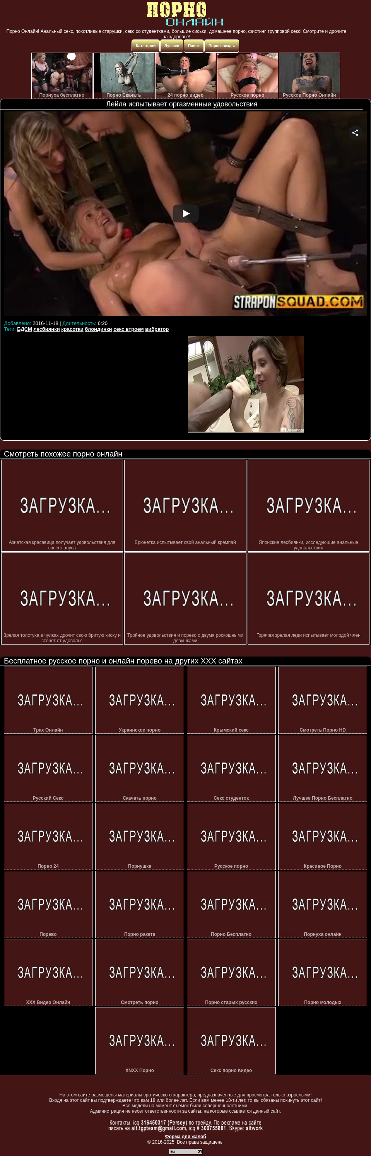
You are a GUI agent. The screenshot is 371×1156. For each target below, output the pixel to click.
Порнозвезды (222, 46)
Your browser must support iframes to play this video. (185, 214)
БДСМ (24, 329)
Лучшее (171, 46)
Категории (146, 46)
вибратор (157, 329)
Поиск (194, 46)
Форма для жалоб (185, 1136)
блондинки (98, 329)
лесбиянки (47, 329)
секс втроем (128, 329)
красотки (72, 329)
